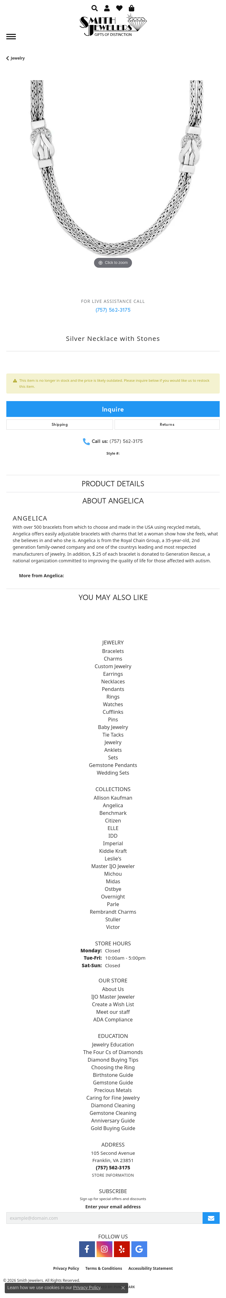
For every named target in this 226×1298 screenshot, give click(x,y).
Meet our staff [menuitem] (113, 1011)
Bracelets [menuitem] (113, 651)
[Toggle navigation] (11, 37)
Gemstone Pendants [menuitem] (113, 765)
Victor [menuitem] (113, 927)
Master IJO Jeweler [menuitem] (113, 866)
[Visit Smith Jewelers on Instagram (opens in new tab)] (104, 1249)
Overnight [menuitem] (113, 896)
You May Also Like (113, 597)
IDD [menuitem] (113, 835)
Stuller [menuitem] (113, 919)
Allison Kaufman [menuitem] (113, 797)
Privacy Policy (66, 1268)
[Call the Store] (113, 1167)
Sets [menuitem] (113, 757)
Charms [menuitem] (113, 658)
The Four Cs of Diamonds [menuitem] (113, 1052)
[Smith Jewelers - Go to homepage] (113, 26)
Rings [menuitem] (112, 696)
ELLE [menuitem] (113, 828)
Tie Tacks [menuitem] (113, 734)
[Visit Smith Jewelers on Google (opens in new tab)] (139, 1249)
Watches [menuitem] (113, 704)
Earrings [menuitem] (113, 673)
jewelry (18, 58)
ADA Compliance (113, 1019)
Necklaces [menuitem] (113, 681)
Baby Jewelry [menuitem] (113, 727)
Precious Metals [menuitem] (113, 1090)
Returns (167, 424)
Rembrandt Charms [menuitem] (113, 911)
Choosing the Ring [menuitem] (113, 1067)
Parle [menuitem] (113, 904)
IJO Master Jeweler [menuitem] (113, 996)
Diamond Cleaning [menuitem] (113, 1105)
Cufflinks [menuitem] (113, 711)
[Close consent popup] (123, 1288)
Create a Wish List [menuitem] (113, 1004)
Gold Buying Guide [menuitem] (113, 1128)
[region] (113, 187)
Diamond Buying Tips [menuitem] (113, 1059)
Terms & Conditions (103, 1268)
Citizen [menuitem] (113, 820)
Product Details (113, 483)
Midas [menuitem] (113, 881)
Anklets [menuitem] (113, 749)
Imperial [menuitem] (113, 843)
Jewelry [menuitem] (113, 742)
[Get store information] (113, 1175)
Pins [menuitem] (113, 719)
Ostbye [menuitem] (113, 889)
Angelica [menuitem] (113, 805)
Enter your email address (113, 1207)
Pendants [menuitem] (113, 689)
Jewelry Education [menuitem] (113, 1044)
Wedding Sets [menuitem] (113, 772)
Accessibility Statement (151, 1268)
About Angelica (113, 501)
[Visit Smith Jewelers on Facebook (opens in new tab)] (87, 1249)
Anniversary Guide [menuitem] (113, 1120)
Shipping (60, 424)
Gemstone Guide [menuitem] (113, 1082)
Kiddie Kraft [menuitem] (113, 850)
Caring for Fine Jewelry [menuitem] (113, 1097)
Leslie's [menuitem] (113, 858)
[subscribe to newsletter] (211, 1218)
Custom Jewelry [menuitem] (113, 666)
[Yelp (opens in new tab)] (122, 1249)
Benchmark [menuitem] (113, 812)
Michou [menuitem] (113, 873)
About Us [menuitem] (113, 989)
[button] (94, 8)
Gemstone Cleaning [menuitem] (113, 1112)
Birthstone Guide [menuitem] (113, 1074)
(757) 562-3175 (113, 309)
